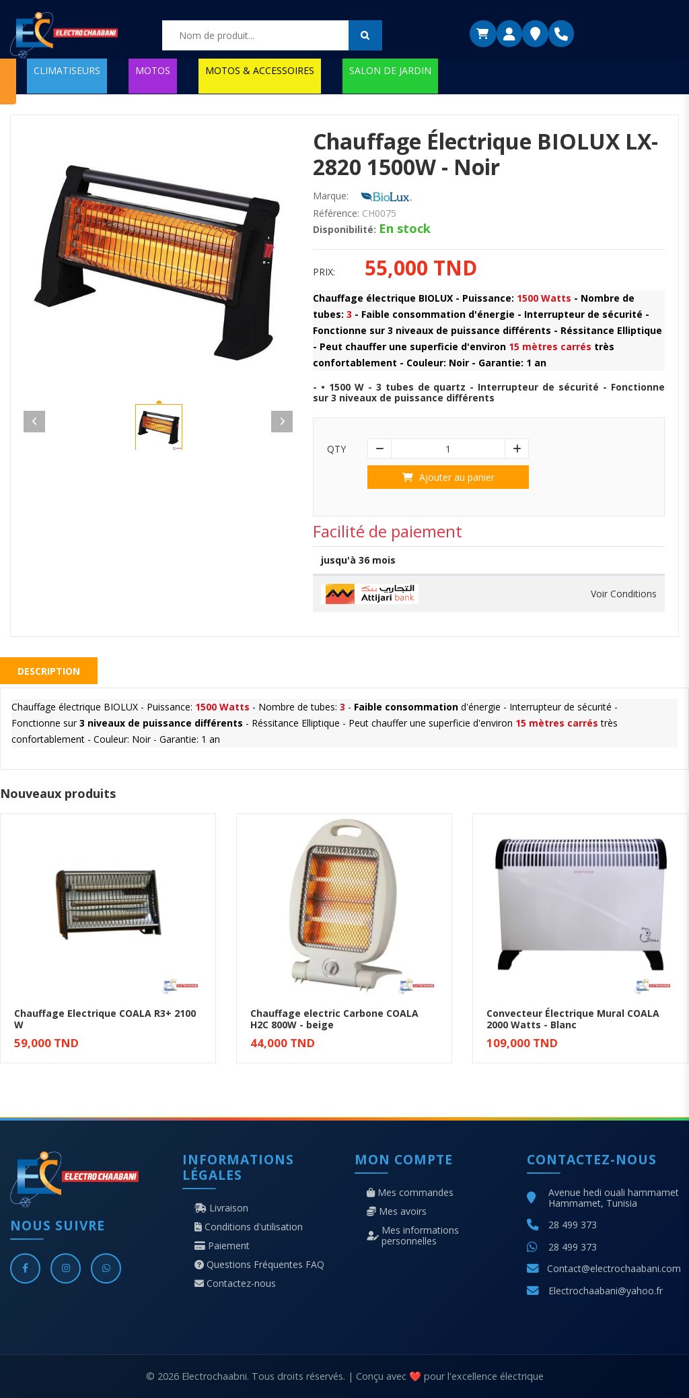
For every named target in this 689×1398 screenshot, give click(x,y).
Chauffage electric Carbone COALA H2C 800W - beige (334, 1019)
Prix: (324, 272)
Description (48, 671)
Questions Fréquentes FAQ (259, 1264)
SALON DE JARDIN (390, 70)
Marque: (331, 196)
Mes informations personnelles (413, 1235)
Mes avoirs (397, 1211)
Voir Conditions (624, 594)
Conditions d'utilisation (248, 1227)
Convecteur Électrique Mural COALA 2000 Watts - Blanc (572, 1019)
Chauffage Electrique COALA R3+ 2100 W (105, 1019)
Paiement (222, 1245)
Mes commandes (410, 1192)
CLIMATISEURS (67, 70)
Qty (336, 449)
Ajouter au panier (448, 477)
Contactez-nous (235, 1283)
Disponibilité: (344, 229)
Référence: (336, 213)
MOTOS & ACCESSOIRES (259, 70)
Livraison (221, 1208)
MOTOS (152, 70)
